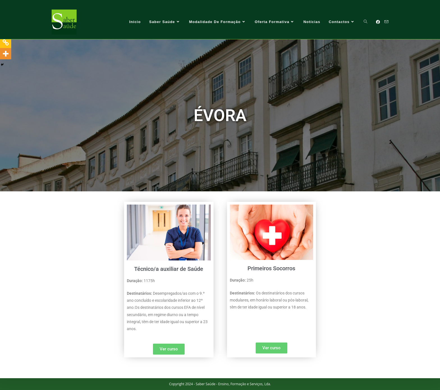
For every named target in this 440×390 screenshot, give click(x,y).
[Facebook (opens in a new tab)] (378, 22)
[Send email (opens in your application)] (386, 22)
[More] (5, 53)
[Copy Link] (5, 42)
